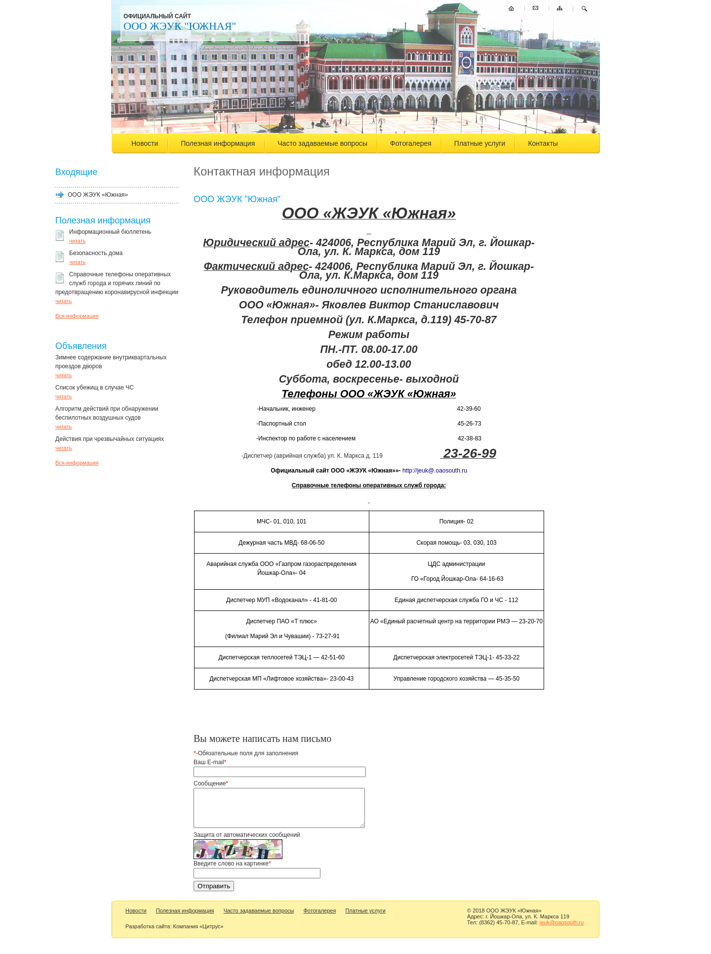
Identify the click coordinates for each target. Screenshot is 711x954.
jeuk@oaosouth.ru (562, 930)
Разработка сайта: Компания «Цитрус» (174, 934)
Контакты (542, 143)
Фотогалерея (411, 143)
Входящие (76, 172)
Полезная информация (218, 143)
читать (77, 241)
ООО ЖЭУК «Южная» (98, 194)
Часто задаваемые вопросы (322, 143)
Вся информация (76, 316)
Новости (144, 143)
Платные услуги (480, 143)
